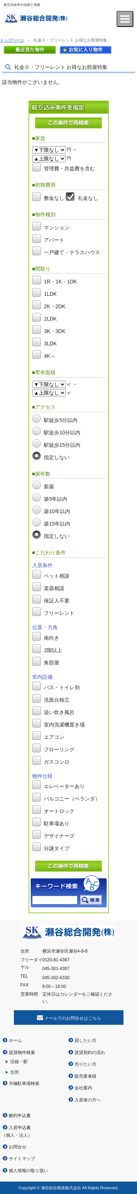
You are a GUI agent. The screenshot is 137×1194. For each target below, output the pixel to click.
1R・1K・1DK (60, 282)
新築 (49, 487)
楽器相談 (54, 588)
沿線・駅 (19, 1061)
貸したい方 (85, 1040)
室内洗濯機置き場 (64, 725)
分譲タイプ (56, 848)
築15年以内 (57, 524)
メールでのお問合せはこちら (72, 1018)
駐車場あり (56, 823)
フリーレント (59, 613)
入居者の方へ (88, 1099)
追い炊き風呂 (59, 712)
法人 (23, 1135)
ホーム (15, 1040)
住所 (14, 1072)
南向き (51, 638)
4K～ (49, 356)
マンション (56, 227)
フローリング (59, 749)
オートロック (59, 811)
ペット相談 (56, 576)
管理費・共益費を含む (69, 168)
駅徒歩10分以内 (62, 432)
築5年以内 (55, 499)
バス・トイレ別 (62, 687)
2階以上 (53, 650)
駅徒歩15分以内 (62, 445)
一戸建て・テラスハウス (72, 252)
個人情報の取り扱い (28, 1170)
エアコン (54, 737)
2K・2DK (54, 307)
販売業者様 (85, 1076)
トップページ (12, 40)
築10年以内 (57, 512)
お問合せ (17, 1147)
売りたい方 (85, 1064)
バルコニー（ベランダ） (72, 799)
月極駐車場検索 (24, 1083)
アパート (54, 240)
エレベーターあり (64, 786)
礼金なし (88, 198)
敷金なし (54, 198)
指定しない (56, 457)
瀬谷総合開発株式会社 (43, 19)
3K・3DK (54, 331)
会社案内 (83, 1087)
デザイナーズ (59, 836)
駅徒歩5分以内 (60, 420)
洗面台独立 (56, 700)
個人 (10, 1135)
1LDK (50, 294)
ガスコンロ (56, 762)
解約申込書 (20, 1115)
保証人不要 (56, 601)
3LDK (50, 344)
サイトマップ (22, 1158)
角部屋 (51, 663)
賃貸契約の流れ (90, 1052)
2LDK (50, 319)
